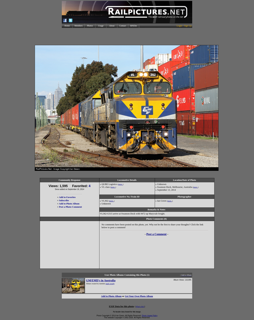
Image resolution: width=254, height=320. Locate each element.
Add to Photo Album (69, 203)
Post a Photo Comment (70, 206)
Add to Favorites (67, 197)
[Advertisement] (127, 36)
